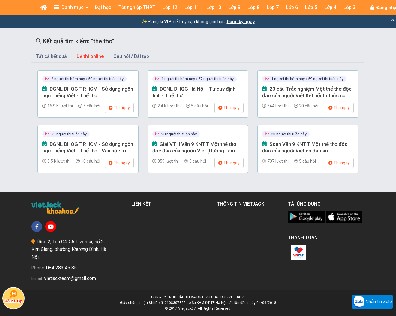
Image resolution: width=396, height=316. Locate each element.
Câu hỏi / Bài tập (131, 56)
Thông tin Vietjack (242, 204)
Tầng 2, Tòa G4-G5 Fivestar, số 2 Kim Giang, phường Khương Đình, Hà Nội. (69, 249)
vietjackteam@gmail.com (70, 278)
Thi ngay (119, 107)
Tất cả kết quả (51, 56)
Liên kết (142, 204)
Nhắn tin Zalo (372, 302)
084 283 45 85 (61, 268)
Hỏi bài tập (13, 296)
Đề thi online (90, 56)
